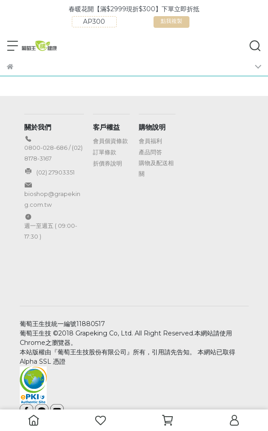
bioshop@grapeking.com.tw (52, 199)
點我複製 (192, 22)
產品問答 (150, 152)
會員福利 (150, 140)
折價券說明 (107, 163)
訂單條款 (104, 152)
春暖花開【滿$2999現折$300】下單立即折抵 (153, 9)
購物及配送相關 (156, 168)
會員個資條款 (110, 140)
